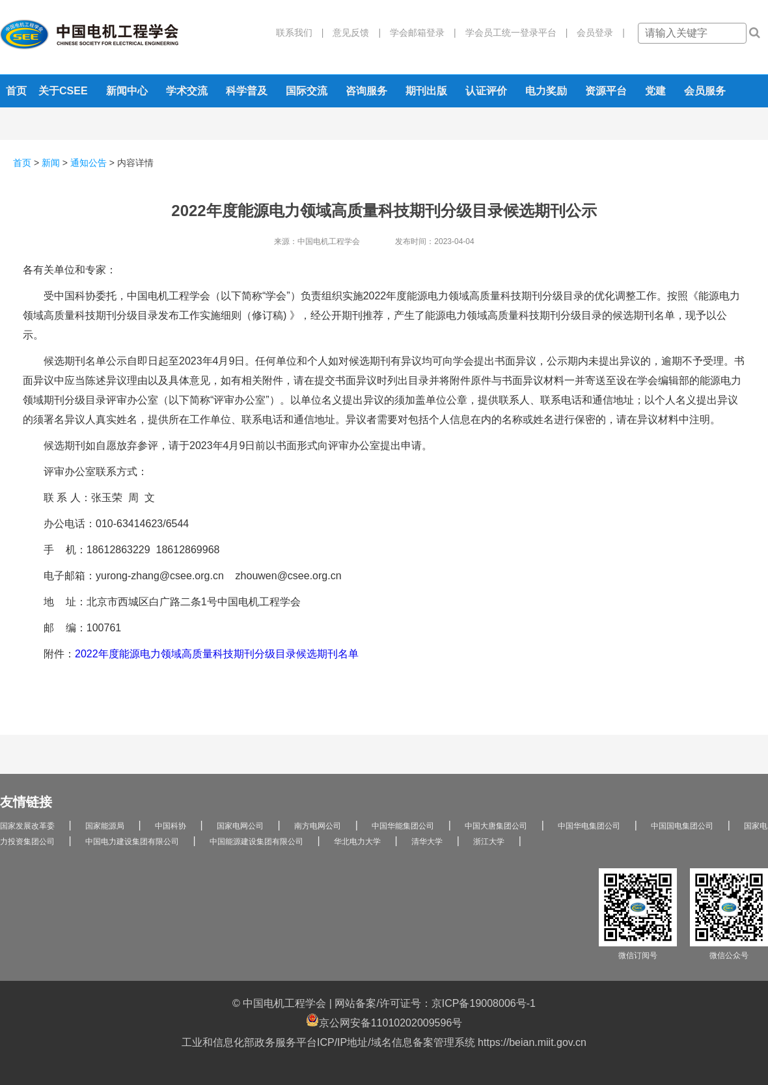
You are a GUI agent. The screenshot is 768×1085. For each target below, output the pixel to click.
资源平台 (606, 90)
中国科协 (170, 826)
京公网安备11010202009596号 (384, 1020)
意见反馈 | (352, 32)
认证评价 (486, 90)
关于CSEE (63, 90)
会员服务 (705, 90)
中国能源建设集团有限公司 (256, 841)
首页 (16, 90)
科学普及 (246, 90)
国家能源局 (104, 826)
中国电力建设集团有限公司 (132, 841)
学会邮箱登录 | (418, 32)
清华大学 (427, 841)
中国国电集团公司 (682, 826)
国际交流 (306, 90)
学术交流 (187, 90)
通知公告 (88, 163)
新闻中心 (127, 90)
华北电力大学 (357, 841)
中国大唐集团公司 (496, 826)
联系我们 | (300, 32)
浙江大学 (488, 841)
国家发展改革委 (27, 826)
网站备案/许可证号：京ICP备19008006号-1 (435, 1003)
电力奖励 (546, 90)
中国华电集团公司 (589, 826)
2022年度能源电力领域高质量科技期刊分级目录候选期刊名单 (217, 653)
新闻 (51, 163)
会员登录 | (596, 32)
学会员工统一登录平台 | (512, 32)
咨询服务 (366, 90)
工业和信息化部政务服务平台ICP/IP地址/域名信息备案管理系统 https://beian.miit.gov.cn (384, 1042)
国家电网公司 (240, 826)
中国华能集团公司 (403, 826)
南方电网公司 (317, 826)
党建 (655, 90)
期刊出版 (426, 90)
